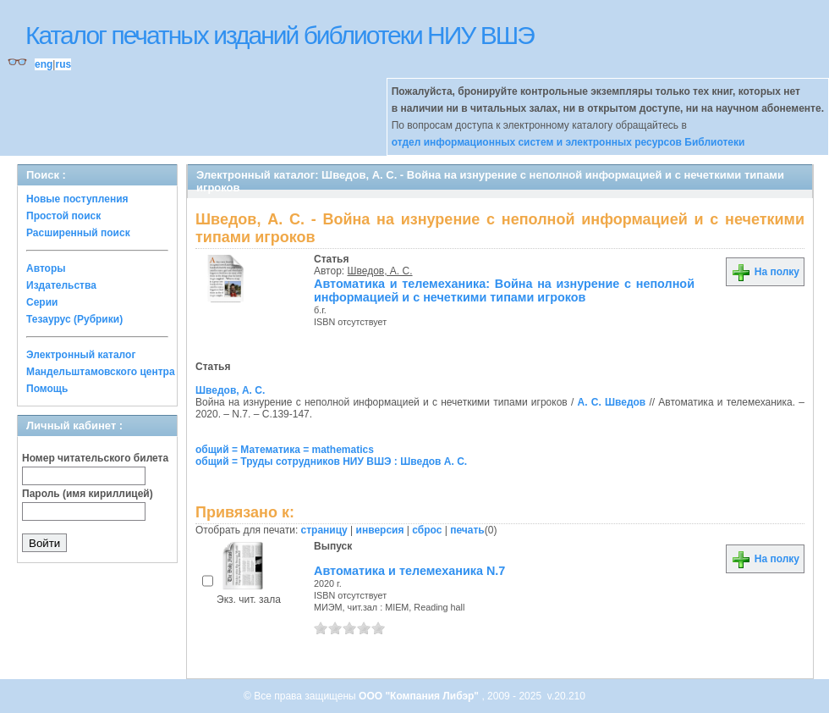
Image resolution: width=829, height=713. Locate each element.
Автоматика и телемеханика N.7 (409, 571)
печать (467, 530)
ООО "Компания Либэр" (420, 696)
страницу (324, 530)
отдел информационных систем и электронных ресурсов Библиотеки (568, 142)
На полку (765, 272)
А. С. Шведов (611, 402)
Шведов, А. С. (380, 271)
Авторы (46, 268)
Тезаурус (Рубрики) (74, 319)
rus (63, 64)
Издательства (61, 285)
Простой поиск (63, 216)
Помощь (47, 389)
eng (43, 64)
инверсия (380, 530)
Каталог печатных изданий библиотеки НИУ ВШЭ (279, 35)
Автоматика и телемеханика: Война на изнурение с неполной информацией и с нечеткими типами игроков (504, 290)
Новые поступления (77, 199)
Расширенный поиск (78, 233)
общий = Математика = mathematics (284, 450)
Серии (42, 302)
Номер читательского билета (95, 458)
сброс (427, 530)
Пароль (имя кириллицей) (87, 494)
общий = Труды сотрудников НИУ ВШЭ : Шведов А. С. (331, 461)
